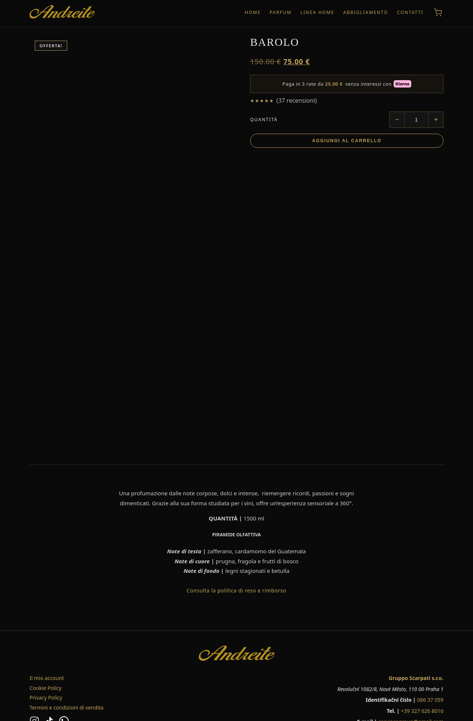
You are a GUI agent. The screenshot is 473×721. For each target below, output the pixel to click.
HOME (253, 12)
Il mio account (47, 677)
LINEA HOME (317, 12)
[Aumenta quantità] (435, 119)
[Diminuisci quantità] (397, 119)
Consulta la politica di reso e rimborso (236, 590)
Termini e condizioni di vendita (66, 707)
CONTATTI (410, 12)
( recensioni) (296, 100)
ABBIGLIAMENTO (365, 12)
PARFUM (281, 12)
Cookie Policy (45, 687)
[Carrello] (437, 12)
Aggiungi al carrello (347, 140)
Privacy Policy (46, 697)
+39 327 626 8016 (422, 710)
